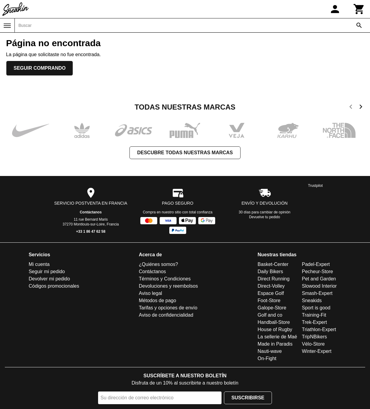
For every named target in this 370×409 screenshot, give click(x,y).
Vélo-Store (313, 344)
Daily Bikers (270, 271)
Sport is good (316, 307)
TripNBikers (314, 336)
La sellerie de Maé (277, 336)
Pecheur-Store (317, 271)
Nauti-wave (270, 351)
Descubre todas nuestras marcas (185, 152)
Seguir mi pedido (47, 271)
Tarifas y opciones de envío (168, 307)
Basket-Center (273, 264)
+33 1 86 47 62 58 (90, 231)
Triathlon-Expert (319, 329)
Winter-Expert (316, 351)
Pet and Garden (319, 278)
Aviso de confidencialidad (166, 315)
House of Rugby (275, 329)
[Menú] (7, 25)
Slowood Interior (319, 286)
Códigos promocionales (54, 286)
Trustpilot (315, 186)
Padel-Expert (316, 264)
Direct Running (274, 278)
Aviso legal (150, 293)
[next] (360, 107)
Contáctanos (91, 212)
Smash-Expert (317, 293)
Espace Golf (271, 293)
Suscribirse (247, 397)
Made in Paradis (275, 344)
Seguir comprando (39, 68)
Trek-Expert (314, 322)
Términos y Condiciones (165, 278)
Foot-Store (269, 300)
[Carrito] (359, 9)
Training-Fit (314, 315)
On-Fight (267, 358)
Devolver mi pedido (49, 278)
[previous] (350, 107)
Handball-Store (274, 322)
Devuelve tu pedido (264, 217)
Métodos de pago (157, 300)
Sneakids (312, 300)
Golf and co (270, 315)
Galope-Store (272, 307)
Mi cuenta (39, 264)
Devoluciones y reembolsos (168, 286)
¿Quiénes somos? (158, 264)
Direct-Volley (271, 286)
